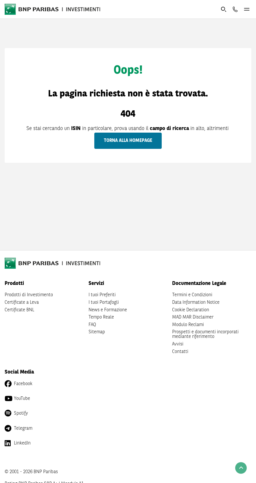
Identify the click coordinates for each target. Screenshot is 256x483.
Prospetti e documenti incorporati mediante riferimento (205, 334)
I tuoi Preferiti (102, 295)
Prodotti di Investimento (29, 295)
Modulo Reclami (188, 325)
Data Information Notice (196, 302)
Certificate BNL (19, 310)
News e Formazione (108, 310)
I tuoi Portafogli (104, 302)
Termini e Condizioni (192, 295)
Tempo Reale (101, 317)
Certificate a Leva (22, 302)
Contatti (180, 352)
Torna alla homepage (128, 140)
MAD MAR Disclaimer (192, 317)
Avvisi (177, 344)
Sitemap (97, 332)
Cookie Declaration (190, 310)
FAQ (92, 325)
